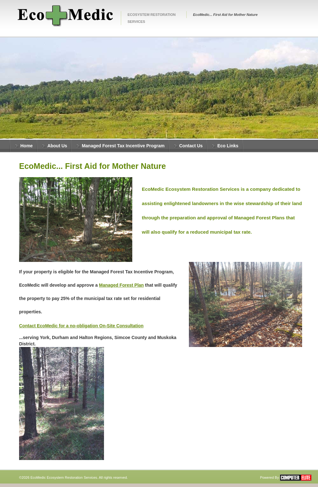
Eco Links (227, 145)
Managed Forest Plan (121, 285)
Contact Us (191, 145)
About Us (57, 145)
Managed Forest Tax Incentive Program (123, 145)
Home (26, 145)
